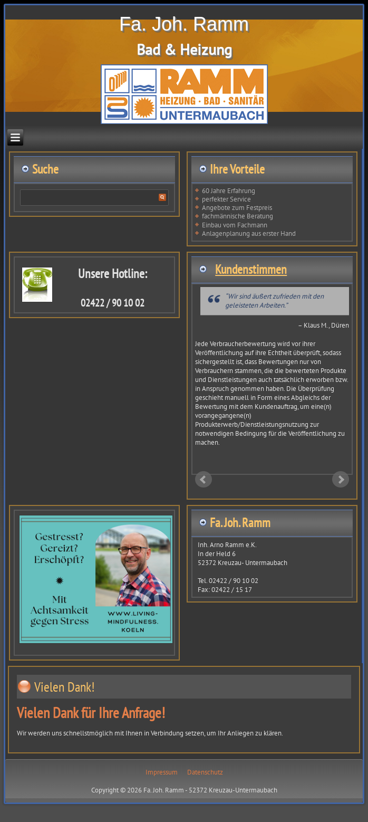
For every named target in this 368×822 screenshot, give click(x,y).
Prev (203, 479)
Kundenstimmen (251, 269)
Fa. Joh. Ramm (184, 24)
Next (340, 479)
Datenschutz (205, 772)
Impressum (162, 772)
